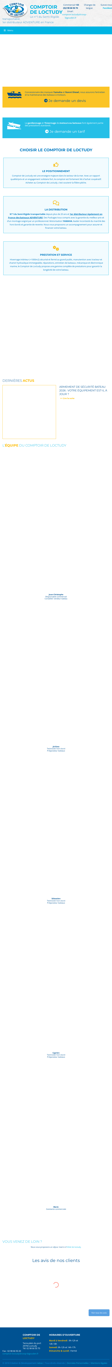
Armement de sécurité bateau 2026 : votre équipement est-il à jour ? (83, 390)
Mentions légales (99, 1363)
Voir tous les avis (99, 1312)
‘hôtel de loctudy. (74, 1247)
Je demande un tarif (65, 131)
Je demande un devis (65, 101)
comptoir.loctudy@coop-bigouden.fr (74, 16)
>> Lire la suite (67, 398)
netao (40, 1363)
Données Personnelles (78, 1363)
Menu (8, 30)
